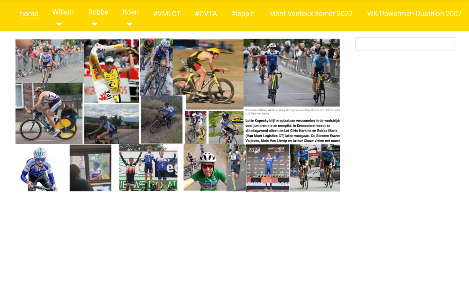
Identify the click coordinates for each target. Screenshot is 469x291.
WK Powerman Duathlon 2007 (414, 14)
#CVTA (206, 14)
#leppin (243, 14)
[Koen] (128, 24)
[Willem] (57, 24)
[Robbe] (93, 24)
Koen (131, 12)
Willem (63, 12)
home (29, 14)
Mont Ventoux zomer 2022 (311, 14)
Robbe (98, 12)
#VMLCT (167, 14)
